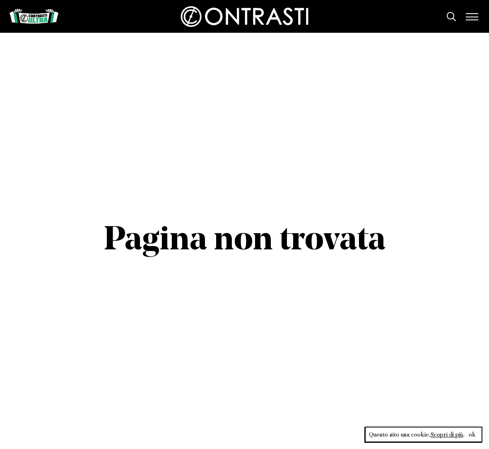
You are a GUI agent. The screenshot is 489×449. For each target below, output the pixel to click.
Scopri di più (447, 434)
